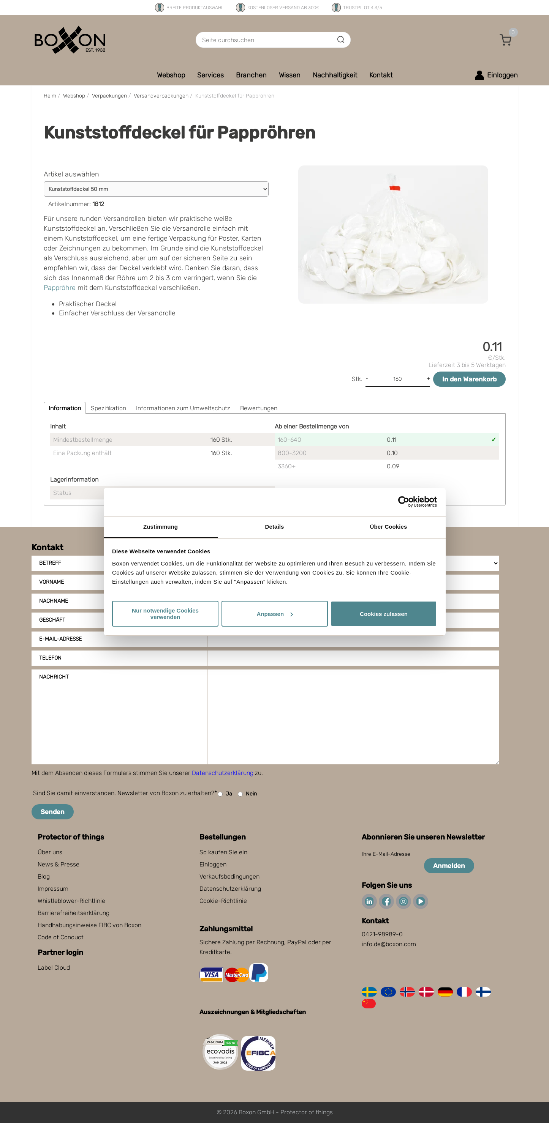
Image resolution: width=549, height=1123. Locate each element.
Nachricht (54, 677)
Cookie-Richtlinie (223, 900)
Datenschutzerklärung (222, 772)
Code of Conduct (61, 937)
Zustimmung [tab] (160, 526)
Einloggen (212, 864)
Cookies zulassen (384, 614)
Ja (225, 794)
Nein (247, 794)
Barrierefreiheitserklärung (73, 913)
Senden (53, 812)
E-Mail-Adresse (60, 639)
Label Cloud (54, 967)
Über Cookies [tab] (388, 526)
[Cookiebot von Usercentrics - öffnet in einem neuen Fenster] (403, 501)
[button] (506, 40)
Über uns (50, 852)
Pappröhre (60, 288)
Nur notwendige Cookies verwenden (165, 613)
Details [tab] (274, 526)
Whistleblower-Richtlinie (71, 900)
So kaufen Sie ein (223, 852)
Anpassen (274, 614)
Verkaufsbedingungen (229, 876)
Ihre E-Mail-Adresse (386, 854)
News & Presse (58, 864)
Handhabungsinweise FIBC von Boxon (89, 925)
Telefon (50, 658)
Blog (44, 876)
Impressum (53, 888)
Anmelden (449, 865)
